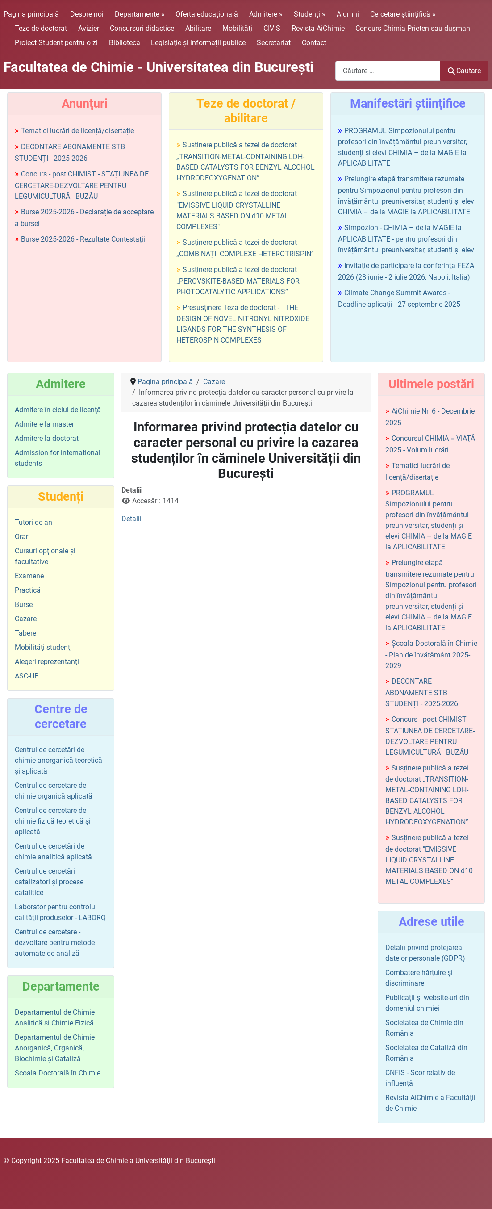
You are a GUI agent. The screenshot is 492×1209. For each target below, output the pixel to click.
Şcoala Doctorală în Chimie (57, 1073)
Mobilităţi (237, 28)
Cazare (26, 619)
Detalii (131, 519)
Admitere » (266, 14)
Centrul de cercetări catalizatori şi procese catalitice (49, 882)
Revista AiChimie (318, 28)
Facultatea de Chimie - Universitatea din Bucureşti (158, 67)
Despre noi (87, 14)
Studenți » (309, 14)
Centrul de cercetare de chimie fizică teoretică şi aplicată (53, 821)
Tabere (25, 633)
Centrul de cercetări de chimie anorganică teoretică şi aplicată (58, 760)
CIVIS (271, 28)
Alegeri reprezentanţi (47, 661)
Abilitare (198, 28)
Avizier (88, 28)
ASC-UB (27, 676)
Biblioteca (124, 42)
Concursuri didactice (142, 28)
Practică (28, 590)
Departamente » (140, 14)
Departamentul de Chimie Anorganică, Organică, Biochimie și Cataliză (55, 1048)
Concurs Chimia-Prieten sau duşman (412, 28)
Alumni (348, 14)
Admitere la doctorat (47, 438)
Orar (21, 536)
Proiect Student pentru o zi (56, 42)
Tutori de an (33, 522)
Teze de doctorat (41, 28)
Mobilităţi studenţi (43, 647)
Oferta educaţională (206, 14)
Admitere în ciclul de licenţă (58, 410)
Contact (314, 42)
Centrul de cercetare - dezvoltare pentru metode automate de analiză (55, 943)
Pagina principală (31, 14)
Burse (24, 604)
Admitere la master (44, 424)
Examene (29, 576)
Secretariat (274, 42)
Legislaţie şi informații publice (198, 42)
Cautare (464, 71)
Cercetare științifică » (403, 14)
